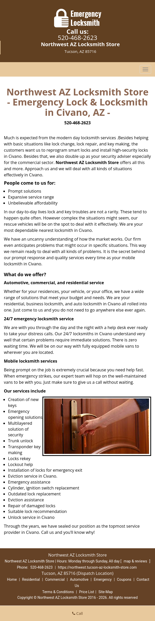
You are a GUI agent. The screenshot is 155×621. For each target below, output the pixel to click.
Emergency (103, 579)
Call (77, 613)
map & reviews (136, 561)
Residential (31, 579)
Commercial (54, 579)
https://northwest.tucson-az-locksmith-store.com (97, 567)
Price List (86, 592)
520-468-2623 (77, 37)
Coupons (124, 579)
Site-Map (106, 592)
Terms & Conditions (58, 592)
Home (12, 579)
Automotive (79, 579)
